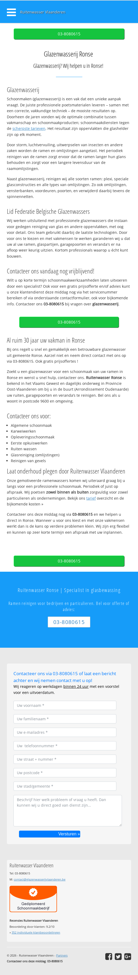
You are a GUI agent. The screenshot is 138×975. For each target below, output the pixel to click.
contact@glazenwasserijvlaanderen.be (39, 879)
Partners (62, 955)
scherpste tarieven (28, 128)
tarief (91, 498)
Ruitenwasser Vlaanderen (42, 12)
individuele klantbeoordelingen (36, 932)
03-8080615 (69, 34)
